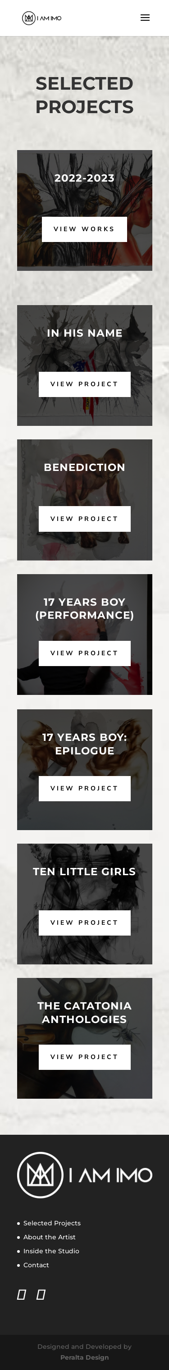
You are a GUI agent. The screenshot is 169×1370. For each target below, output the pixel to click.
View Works (84, 229)
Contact (36, 1265)
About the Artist (49, 1237)
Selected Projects (52, 1223)
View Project (84, 384)
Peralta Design (84, 1357)
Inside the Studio (51, 1251)
